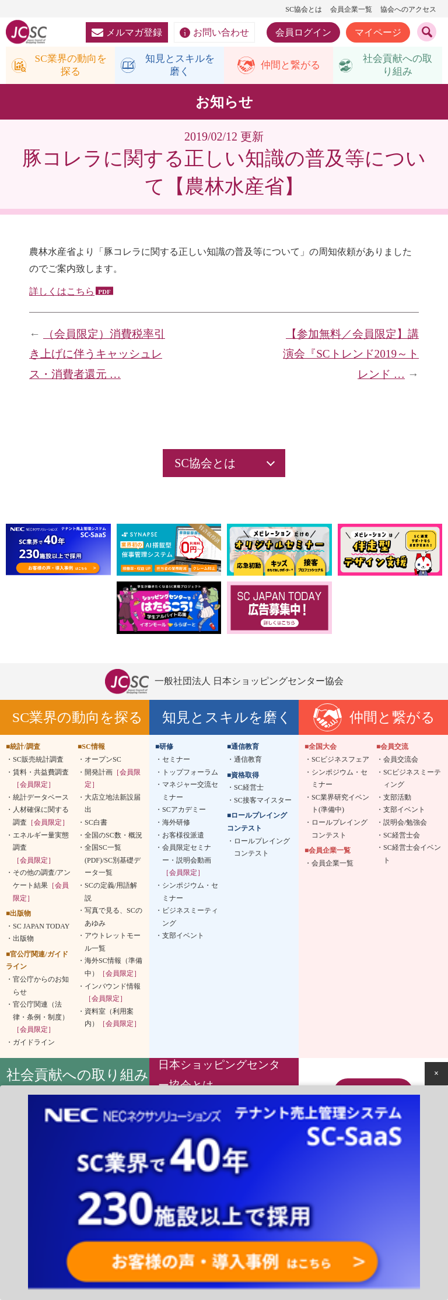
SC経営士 (249, 789)
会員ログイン (303, 32)
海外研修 (176, 824)
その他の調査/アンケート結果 (42, 886)
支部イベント (183, 937)
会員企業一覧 (351, 9)
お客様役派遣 (183, 836)
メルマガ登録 (127, 32)
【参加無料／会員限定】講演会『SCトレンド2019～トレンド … (351, 356)
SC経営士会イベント (412, 855)
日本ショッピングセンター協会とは (219, 1076)
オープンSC (103, 761)
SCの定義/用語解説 (111, 893)
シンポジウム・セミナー (190, 893)
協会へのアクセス (408, 9)
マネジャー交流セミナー (190, 792)
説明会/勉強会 (405, 824)
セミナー (176, 761)
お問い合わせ (214, 32)
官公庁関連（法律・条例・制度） (41, 1018)
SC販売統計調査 (38, 761)
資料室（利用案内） (113, 1019)
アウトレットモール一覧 (113, 943)
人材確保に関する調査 (41, 817)
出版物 (23, 940)
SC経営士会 (401, 836)
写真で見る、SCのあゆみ (113, 918)
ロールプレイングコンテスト (262, 848)
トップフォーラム (190, 773)
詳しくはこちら (61, 293)
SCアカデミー (184, 811)
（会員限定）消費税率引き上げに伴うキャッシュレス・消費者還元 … (97, 356)
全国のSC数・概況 (113, 836)
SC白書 (96, 824)
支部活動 (397, 798)
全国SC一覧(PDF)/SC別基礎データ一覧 (113, 861)
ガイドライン (34, 1044)
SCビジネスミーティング (412, 779)
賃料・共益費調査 (41, 779)
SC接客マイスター (263, 801)
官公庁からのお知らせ (41, 987)
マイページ (378, 32)
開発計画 (113, 779)
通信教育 (248, 761)
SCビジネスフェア (340, 761)
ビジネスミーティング (190, 918)
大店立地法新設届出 (113, 804)
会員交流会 (400, 761)
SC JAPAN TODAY (41, 927)
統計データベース (41, 798)
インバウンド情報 (113, 993)
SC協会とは (303, 9)
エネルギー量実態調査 (41, 849)
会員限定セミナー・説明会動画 (186, 861)
